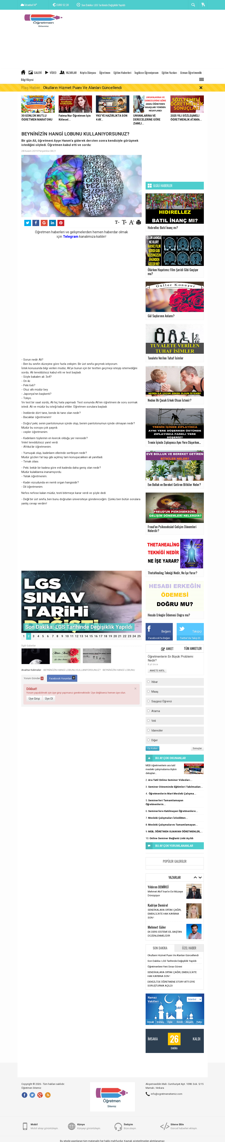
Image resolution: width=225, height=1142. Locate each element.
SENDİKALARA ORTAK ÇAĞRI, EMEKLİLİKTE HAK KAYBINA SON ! (164, 913)
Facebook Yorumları (62, 678)
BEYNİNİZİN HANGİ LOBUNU (119, 669)
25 (139, 636)
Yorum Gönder (33, 678)
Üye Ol (49, 698)
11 (72, 636)
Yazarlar (71, 72)
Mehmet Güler (157, 927)
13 (81, 636)
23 (129, 636)
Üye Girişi (34, 698)
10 (67, 636)
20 (115, 636)
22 (124, 636)
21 (120, 636)
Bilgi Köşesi (27, 79)
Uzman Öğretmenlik (191, 72)
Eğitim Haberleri (122, 72)
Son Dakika (160, 948)
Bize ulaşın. (130, 1126)
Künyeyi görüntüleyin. (89, 1126)
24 (134, 636)
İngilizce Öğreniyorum (146, 72)
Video (53, 72)
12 (76, 636)
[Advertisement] (137, 40)
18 (105, 636)
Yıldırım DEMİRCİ (158, 886)
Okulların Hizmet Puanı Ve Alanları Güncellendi (82, 87)
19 (110, 636)
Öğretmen (104, 72)
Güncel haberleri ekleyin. (183, 1126)
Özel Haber (189, 948)
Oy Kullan (153, 748)
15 (91, 636)
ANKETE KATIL (157, 670)
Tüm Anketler (193, 648)
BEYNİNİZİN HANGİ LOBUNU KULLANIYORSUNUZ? (72, 669)
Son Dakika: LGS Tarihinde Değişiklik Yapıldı (103, 5)
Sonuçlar (197, 748)
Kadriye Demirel (158, 905)
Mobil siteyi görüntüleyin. (44, 1126)
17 (100, 636)
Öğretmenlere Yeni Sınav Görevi (165, 966)
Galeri (38, 72)
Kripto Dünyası (88, 72)
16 (96, 636)
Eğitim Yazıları (169, 72)
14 (86, 636)
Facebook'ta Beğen (159, 638)
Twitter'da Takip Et (190, 638)
